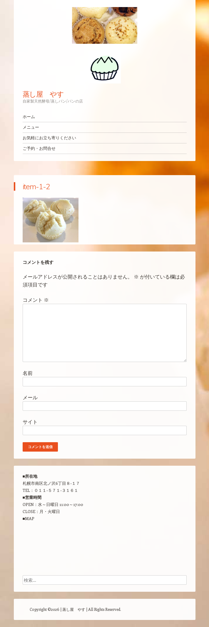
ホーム (29, 116)
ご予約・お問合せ (39, 148)
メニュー (31, 127)
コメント (36, 299)
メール (30, 397)
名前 (28, 373)
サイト (30, 421)
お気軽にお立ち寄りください (49, 137)
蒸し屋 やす (43, 94)
